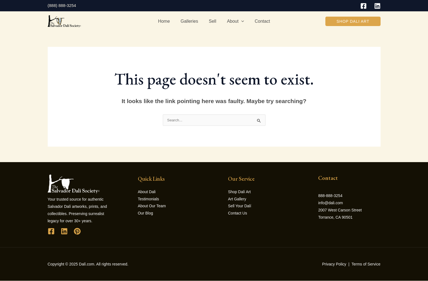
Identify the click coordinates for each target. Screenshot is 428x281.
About (233, 21)
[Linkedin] (377, 6)
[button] (352, 21)
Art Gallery (237, 199)
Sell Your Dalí (239, 207)
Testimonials (148, 199)
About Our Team (152, 207)
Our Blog (145, 214)
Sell (212, 21)
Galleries (191, 21)
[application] (239, 21)
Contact (258, 21)
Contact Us (237, 214)
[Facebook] (363, 6)
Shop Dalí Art (239, 192)
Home (168, 21)
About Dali (147, 192)
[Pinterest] (77, 231)
